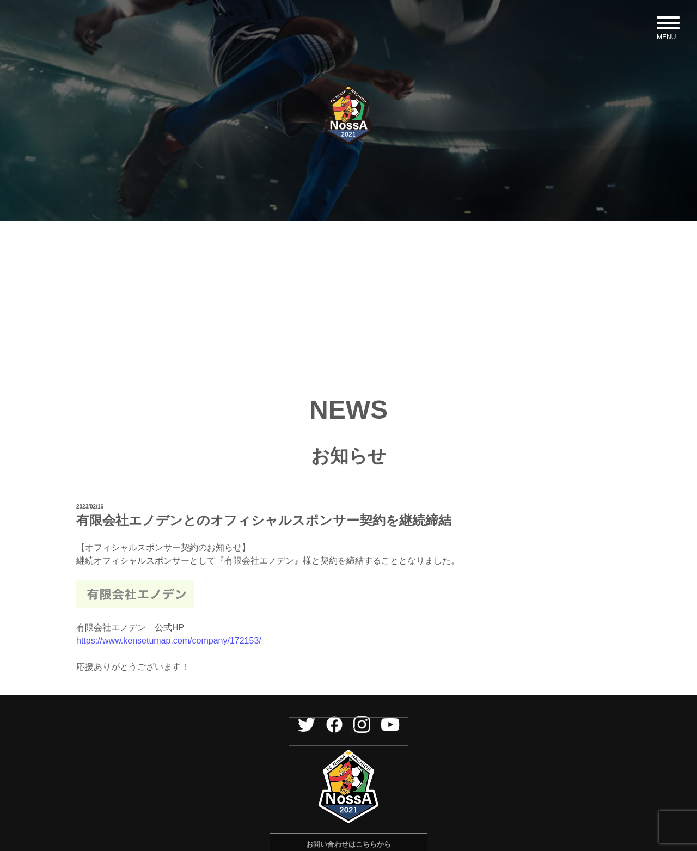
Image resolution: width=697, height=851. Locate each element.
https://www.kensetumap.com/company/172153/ (168, 667)
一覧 (348, 758)
